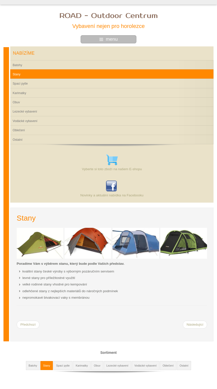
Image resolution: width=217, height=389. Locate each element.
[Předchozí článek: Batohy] (28, 325)
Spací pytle (20, 83)
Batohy (17, 65)
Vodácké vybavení (25, 121)
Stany (16, 74)
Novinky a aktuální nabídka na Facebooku (111, 195)
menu (108, 39)
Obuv (16, 102)
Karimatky (19, 93)
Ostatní (17, 139)
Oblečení (19, 130)
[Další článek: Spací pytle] (195, 325)
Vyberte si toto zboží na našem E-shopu (112, 169)
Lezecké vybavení (25, 111)
